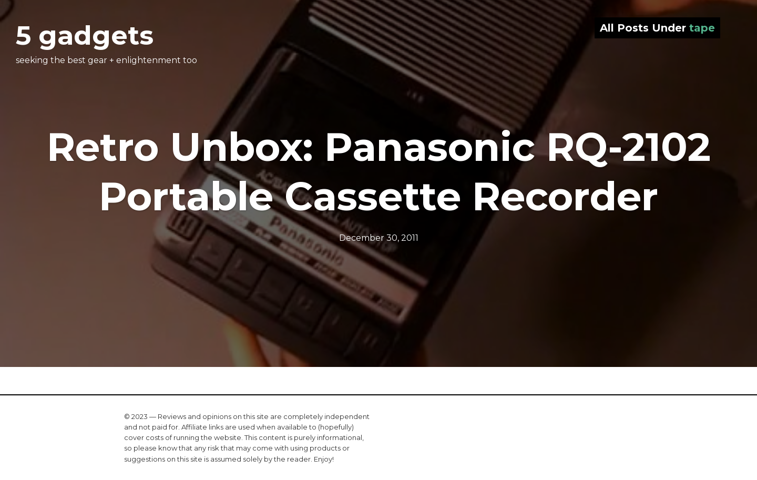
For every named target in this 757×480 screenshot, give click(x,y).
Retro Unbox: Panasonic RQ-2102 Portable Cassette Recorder (379, 171)
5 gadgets (85, 35)
